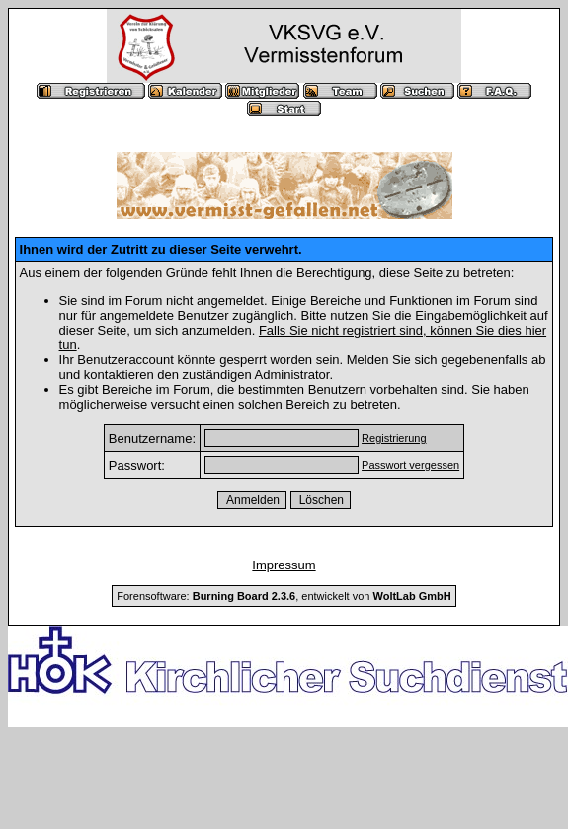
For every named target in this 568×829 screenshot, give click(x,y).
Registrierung (394, 438)
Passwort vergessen (410, 465)
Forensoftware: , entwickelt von (283, 596)
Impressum (283, 565)
